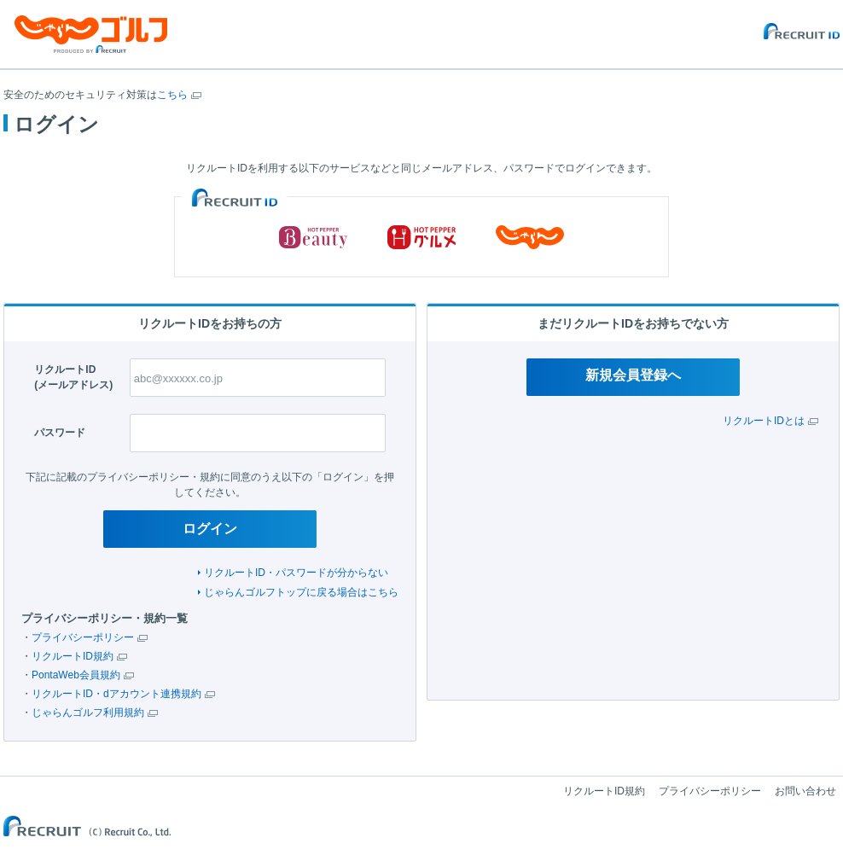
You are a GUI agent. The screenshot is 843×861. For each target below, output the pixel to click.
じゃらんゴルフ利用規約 (88, 712)
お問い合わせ (805, 791)
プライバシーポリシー (83, 637)
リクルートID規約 (72, 656)
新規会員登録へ (633, 375)
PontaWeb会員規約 (76, 675)
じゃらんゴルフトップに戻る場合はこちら (301, 592)
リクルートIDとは (764, 421)
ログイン (210, 528)
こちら (172, 95)
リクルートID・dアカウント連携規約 (116, 694)
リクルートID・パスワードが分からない (296, 573)
